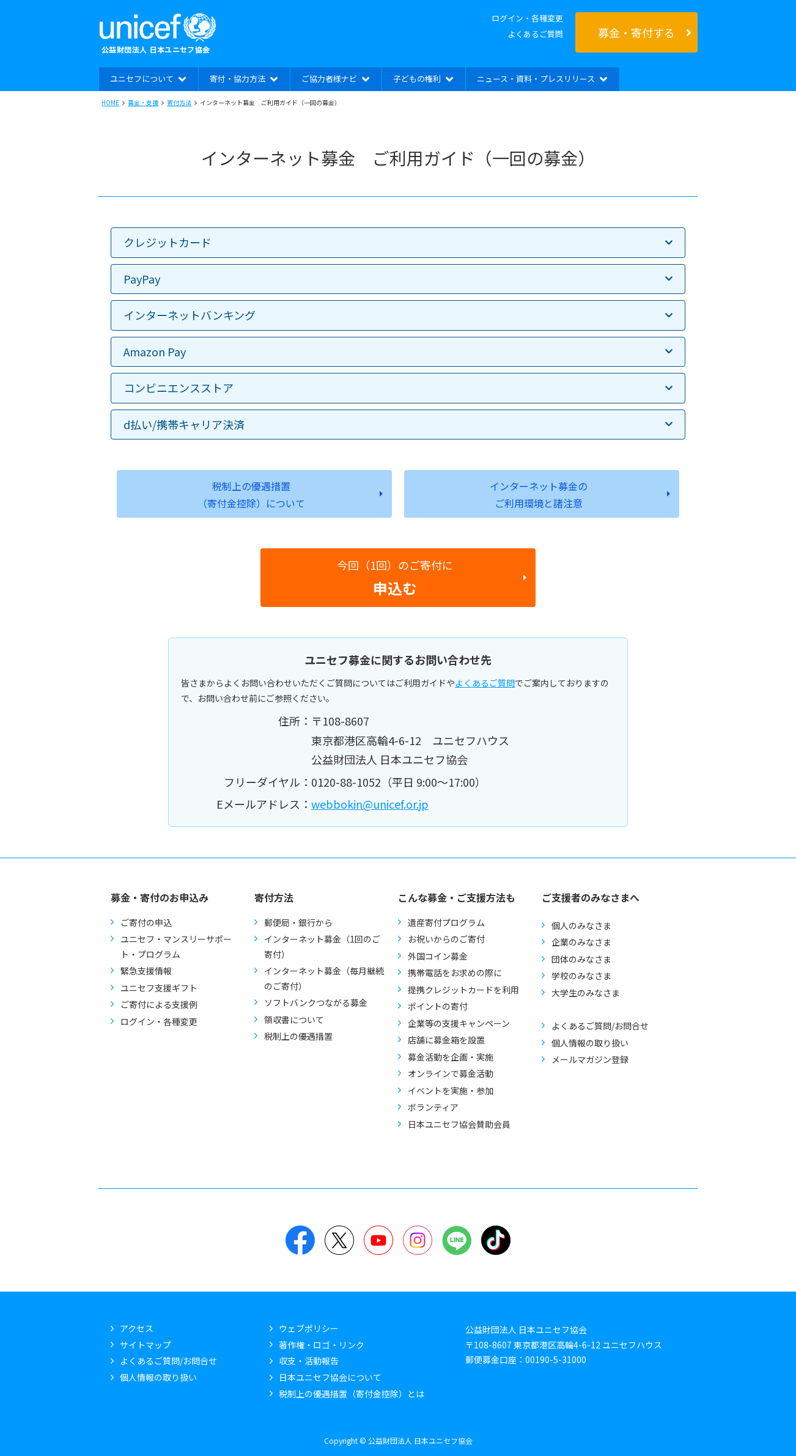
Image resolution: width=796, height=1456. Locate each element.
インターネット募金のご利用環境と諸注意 (539, 494)
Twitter (339, 1240)
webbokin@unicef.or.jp (370, 804)
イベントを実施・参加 (450, 1090)
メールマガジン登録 (589, 1059)
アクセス (136, 1328)
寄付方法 (179, 102)
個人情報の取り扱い (589, 1043)
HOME (110, 102)
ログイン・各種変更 (527, 18)
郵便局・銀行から (298, 922)
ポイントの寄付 (438, 1006)
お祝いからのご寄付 (446, 939)
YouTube (378, 1240)
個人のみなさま (581, 925)
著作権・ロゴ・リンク (321, 1345)
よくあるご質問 (535, 34)
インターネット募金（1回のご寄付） (322, 946)
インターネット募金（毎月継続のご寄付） (324, 978)
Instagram (417, 1240)
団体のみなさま (581, 959)
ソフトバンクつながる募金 (315, 1002)
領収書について (294, 1019)
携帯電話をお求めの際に (455, 972)
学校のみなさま (581, 975)
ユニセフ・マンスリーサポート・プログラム (176, 946)
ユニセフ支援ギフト (158, 988)
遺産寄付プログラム (446, 922)
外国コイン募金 (438, 956)
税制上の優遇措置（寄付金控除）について (251, 494)
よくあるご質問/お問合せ (600, 1026)
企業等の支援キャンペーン (459, 1023)
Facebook (300, 1240)
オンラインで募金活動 (450, 1073)
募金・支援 (143, 102)
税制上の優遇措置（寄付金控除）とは (351, 1394)
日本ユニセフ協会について (330, 1377)
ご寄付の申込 (146, 922)
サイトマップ (145, 1345)
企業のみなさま (581, 942)
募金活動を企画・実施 (450, 1057)
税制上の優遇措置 (298, 1036)
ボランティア (433, 1107)
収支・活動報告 (309, 1361)
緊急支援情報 (146, 971)
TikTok (495, 1240)
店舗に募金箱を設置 (446, 1040)
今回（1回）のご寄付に (395, 577)
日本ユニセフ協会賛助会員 (459, 1124)
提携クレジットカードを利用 (463, 990)
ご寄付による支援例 (158, 1004)
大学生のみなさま (585, 993)
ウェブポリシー (309, 1328)
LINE (456, 1240)
